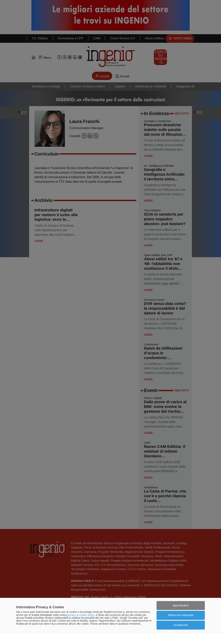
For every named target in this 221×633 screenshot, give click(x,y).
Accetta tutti (181, 625)
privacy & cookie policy (81, 614)
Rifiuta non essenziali (180, 615)
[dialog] (110, 615)
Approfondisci (181, 605)
